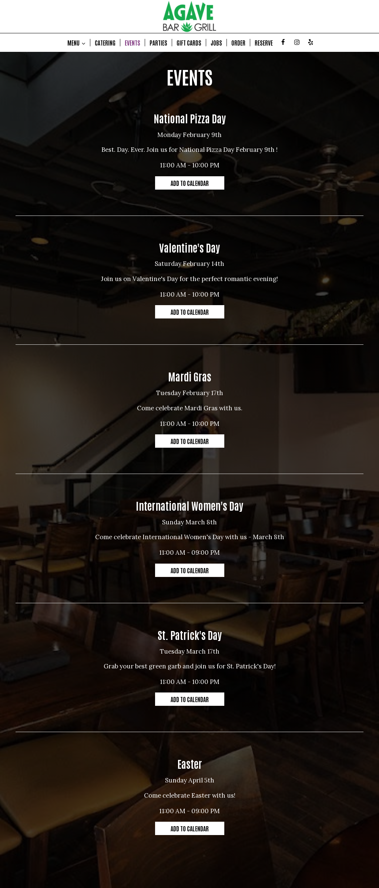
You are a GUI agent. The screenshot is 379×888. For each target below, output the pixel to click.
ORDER (238, 42)
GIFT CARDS (189, 42)
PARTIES (158, 42)
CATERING (105, 42)
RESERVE (264, 42)
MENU (76, 42)
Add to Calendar (190, 183)
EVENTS (132, 42)
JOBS (216, 42)
